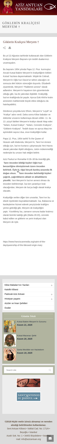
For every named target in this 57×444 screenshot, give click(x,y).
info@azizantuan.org (31, 439)
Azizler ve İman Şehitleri (16, 303)
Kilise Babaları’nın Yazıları (17, 285)
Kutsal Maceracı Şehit (26, 335)
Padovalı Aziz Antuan (15, 294)
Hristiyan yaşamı (12, 299)
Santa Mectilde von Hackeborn (30, 350)
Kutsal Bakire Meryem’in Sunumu (31, 322)
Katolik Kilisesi (11, 289)
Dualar (8, 308)
